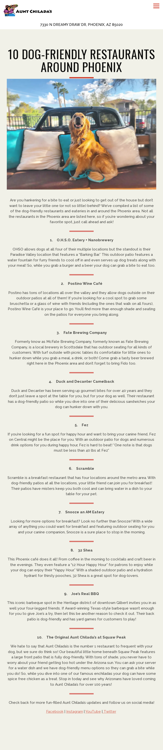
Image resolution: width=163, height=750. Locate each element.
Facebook (55, 712)
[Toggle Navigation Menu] (156, 6)
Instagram (74, 712)
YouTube (93, 712)
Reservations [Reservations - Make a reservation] (81, 746)
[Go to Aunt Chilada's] (81, 25)
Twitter (109, 712)
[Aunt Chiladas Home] (27, 10)
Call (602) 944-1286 (81, 737)
